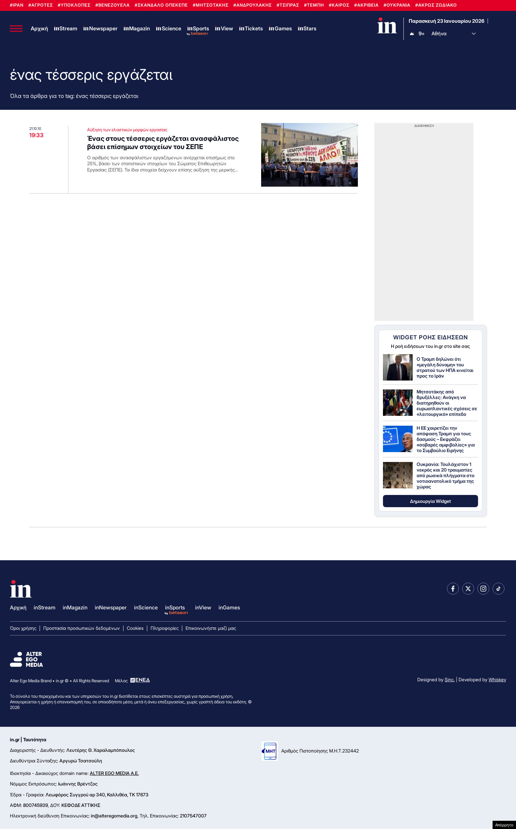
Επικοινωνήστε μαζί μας (211, 628)
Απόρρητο (504, 824)
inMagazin (75, 607)
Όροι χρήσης (23, 628)
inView (203, 607)
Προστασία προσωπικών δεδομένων (81, 628)
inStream (44, 607)
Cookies (135, 628)
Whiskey (497, 679)
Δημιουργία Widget (430, 501)
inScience (146, 607)
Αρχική (39, 28)
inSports (175, 607)
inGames (229, 607)
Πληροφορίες (165, 628)
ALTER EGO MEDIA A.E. (114, 773)
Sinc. (450, 679)
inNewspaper (111, 607)
